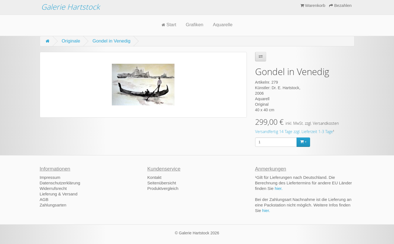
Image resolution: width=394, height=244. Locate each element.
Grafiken (194, 24)
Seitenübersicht (161, 183)
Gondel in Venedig (111, 41)
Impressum (50, 177)
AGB (44, 199)
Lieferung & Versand (59, 194)
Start (169, 24)
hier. (279, 188)
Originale (71, 41)
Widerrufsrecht (53, 188)
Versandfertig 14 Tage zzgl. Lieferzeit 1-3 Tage (294, 131)
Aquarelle (222, 24)
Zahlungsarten (53, 205)
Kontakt (154, 177)
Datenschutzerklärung (60, 183)
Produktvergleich (163, 188)
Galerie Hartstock (70, 7)
